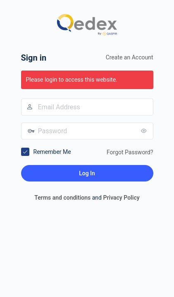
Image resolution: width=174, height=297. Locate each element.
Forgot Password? (130, 152)
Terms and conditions (62, 197)
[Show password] (145, 131)
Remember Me (52, 151)
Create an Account (129, 57)
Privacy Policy (121, 197)
